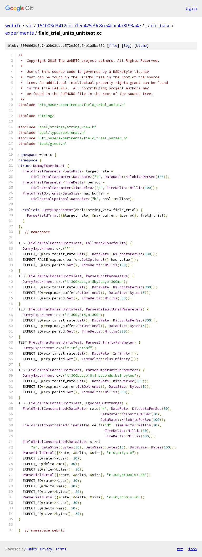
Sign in (191, 8)
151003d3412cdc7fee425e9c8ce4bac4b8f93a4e (89, 25)
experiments (19, 33)
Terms (60, 548)
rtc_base (160, 25)
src (29, 25)
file (113, 45)
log (127, 45)
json (192, 548)
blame (141, 45)
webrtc (13, 25)
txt (180, 548)
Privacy (46, 548)
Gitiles (32, 548)
